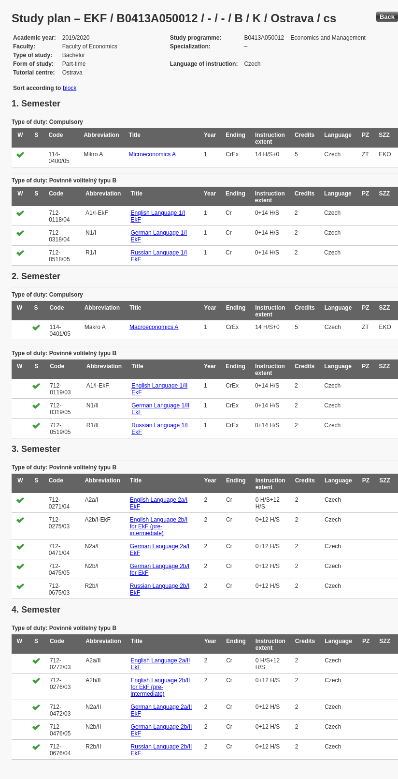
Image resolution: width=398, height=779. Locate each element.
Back (387, 16)
